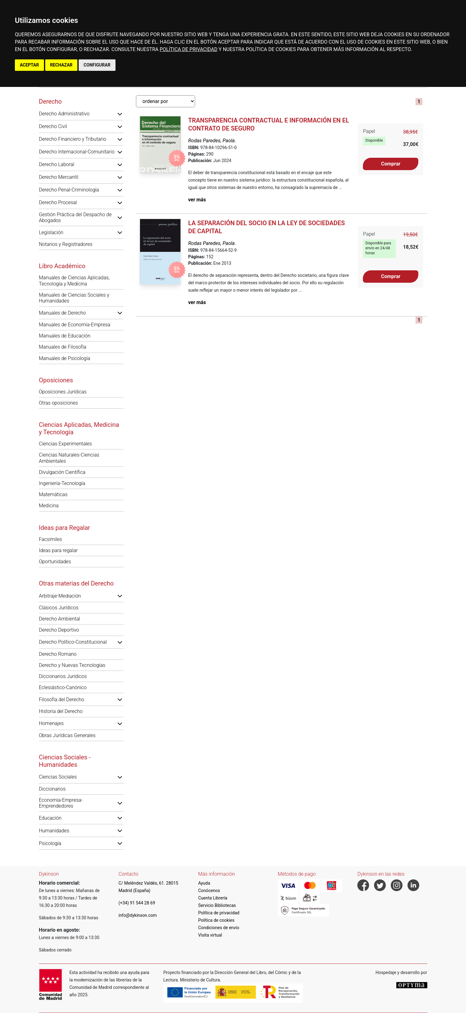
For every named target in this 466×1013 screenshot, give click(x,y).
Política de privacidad (218, 912)
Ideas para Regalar (64, 527)
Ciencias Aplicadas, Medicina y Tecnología (79, 428)
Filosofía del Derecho (61, 699)
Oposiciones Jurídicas (63, 392)
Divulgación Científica (62, 472)
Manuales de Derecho (62, 313)
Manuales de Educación (65, 336)
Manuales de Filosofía (62, 347)
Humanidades (54, 831)
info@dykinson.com (138, 915)
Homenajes (51, 723)
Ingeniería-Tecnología (62, 483)
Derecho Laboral (56, 164)
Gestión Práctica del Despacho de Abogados (75, 217)
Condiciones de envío (218, 927)
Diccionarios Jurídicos (63, 676)
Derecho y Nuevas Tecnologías (72, 665)
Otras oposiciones (58, 403)
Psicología (50, 843)
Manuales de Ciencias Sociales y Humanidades (74, 298)
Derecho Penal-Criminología (69, 190)
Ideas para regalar (58, 550)
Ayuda (204, 883)
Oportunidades (55, 561)
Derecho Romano (58, 654)
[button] (120, 114)
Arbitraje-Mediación (60, 596)
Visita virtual (210, 935)
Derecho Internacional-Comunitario (77, 152)
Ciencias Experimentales (65, 444)
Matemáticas (53, 494)
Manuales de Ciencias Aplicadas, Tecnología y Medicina (74, 280)
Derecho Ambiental (59, 619)
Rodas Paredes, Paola (211, 141)
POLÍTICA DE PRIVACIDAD (188, 49)
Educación (50, 818)
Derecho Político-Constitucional (73, 642)
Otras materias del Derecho (76, 583)
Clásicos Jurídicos (59, 608)
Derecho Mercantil (58, 177)
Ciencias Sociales (58, 777)
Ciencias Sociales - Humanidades (65, 760)
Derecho (50, 101)
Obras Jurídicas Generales (67, 735)
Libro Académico (62, 266)
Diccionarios (52, 789)
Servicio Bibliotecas (217, 905)
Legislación (51, 232)
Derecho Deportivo (59, 630)
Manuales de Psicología (64, 358)
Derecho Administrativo (64, 114)
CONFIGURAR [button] (97, 64)
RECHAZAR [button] (61, 64)
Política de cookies (216, 920)
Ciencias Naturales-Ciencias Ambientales (69, 458)
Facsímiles (50, 539)
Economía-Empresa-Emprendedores (61, 803)
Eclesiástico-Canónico (63, 687)
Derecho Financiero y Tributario (73, 139)
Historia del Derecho (61, 711)
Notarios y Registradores (66, 244)
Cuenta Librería (212, 897)
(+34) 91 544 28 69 (137, 902)
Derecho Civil (53, 126)
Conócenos (209, 890)
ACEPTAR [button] (29, 64)
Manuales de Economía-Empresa (75, 325)
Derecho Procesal (58, 202)
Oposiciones (56, 380)
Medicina (49, 506)
